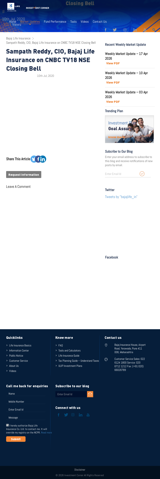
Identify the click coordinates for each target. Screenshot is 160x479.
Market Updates (30, 21)
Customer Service (18, 361)
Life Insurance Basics (20, 345)
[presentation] (37, 452)
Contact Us (100, 21)
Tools (73, 21)
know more (116, 137)
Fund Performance (55, 21)
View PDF (113, 63)
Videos (85, 21)
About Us (14, 366)
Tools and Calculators (69, 350)
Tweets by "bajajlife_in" (121, 196)
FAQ (60, 345)
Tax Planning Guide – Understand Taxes (78, 361)
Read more (46, 432)
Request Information (23, 174)
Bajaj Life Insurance (18, 38)
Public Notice (16, 355)
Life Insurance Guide (68, 355)
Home (12, 21)
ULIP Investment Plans (70, 366)
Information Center (19, 350)
